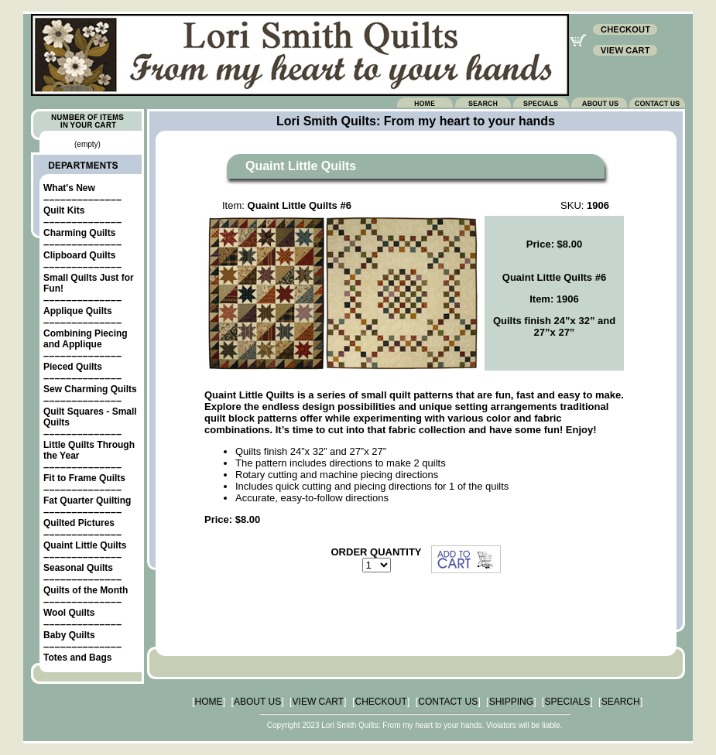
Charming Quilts (79, 232)
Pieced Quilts (72, 366)
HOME (209, 701)
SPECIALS (567, 701)
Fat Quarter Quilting (87, 500)
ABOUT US (257, 701)
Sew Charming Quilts (90, 389)
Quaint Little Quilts (84, 545)
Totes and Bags (77, 657)
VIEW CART (318, 701)
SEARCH (620, 701)
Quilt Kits (63, 210)
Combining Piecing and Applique (85, 339)
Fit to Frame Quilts (84, 478)
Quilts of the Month (85, 590)
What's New (69, 188)
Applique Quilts (77, 311)
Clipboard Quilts (79, 255)
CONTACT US (448, 701)
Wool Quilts (68, 612)
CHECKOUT (381, 701)
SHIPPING (511, 701)
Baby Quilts (69, 635)
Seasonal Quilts (78, 567)
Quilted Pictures (79, 523)
